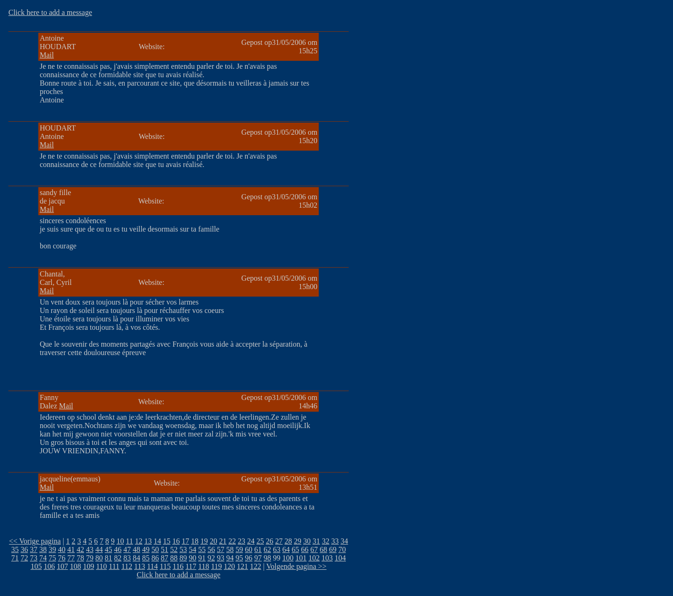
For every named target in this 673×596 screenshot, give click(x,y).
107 (62, 566)
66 (304, 549)
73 (33, 558)
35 (15, 549)
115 (165, 566)
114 (152, 566)
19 (204, 541)
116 (177, 566)
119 (216, 566)
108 (75, 566)
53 (183, 549)
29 (297, 541)
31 (316, 541)
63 (276, 549)
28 (288, 541)
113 (139, 566)
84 (136, 558)
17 (185, 541)
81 (108, 558)
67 (314, 549)
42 (80, 549)
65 (295, 549)
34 (344, 541)
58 (230, 549)
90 (192, 558)
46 (118, 549)
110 (101, 566)
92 (211, 558)
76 (61, 558)
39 (52, 549)
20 (213, 541)
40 (61, 549)
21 (223, 541)
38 (43, 549)
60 (248, 549)
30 (307, 541)
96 (248, 558)
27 (279, 541)
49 (146, 549)
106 (49, 566)
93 (220, 558)
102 (314, 558)
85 (146, 558)
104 (340, 558)
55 (202, 549)
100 (288, 558)
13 (148, 541)
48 (136, 549)
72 (24, 558)
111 (114, 566)
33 (335, 541)
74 (43, 558)
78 (80, 558)
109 (88, 566)
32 (325, 541)
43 (89, 549)
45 (108, 549)
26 (269, 541)
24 (251, 541)
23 (241, 541)
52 (174, 549)
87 (164, 558)
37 (33, 549)
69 (332, 549)
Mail (47, 55)
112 (127, 566)
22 (232, 541)
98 (267, 558)
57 (220, 549)
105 (36, 566)
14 (157, 541)
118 (203, 566)
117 (191, 566)
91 (202, 558)
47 (127, 549)
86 (155, 558)
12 (139, 541)
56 (211, 549)
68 (323, 549)
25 (260, 541)
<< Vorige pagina (35, 541)
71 (15, 558)
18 (195, 541)
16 (176, 541)
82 (118, 558)
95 (239, 558)
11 (129, 541)
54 (192, 549)
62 (267, 549)
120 (229, 566)
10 (120, 541)
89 (183, 558)
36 (24, 549)
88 (174, 558)
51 (164, 549)
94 (230, 558)
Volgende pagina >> (296, 566)
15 (167, 541)
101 (301, 558)
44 (99, 549)
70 (342, 549)
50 (155, 549)
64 (286, 549)
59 (239, 549)
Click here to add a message (50, 12)
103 (327, 558)
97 (258, 558)
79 (89, 558)
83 (127, 558)
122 (255, 566)
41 (71, 549)
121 (242, 566)
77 (71, 558)
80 (99, 558)
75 (52, 558)
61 (258, 549)
